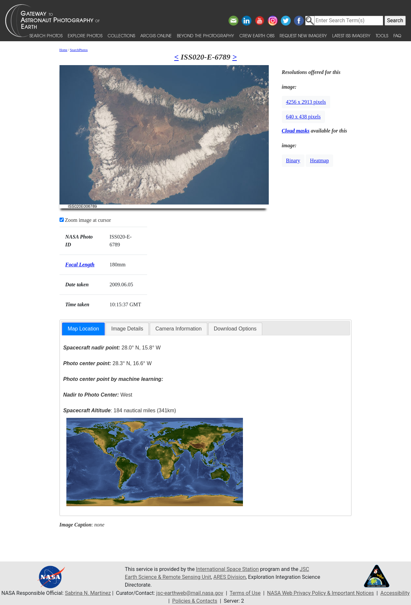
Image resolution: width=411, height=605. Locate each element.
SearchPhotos (79, 50)
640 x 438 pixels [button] (303, 116)
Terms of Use (245, 593)
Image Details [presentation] (127, 328)
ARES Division (230, 577)
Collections (121, 35)
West (97, 395)
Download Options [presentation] (235, 328)
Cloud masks (296, 130)
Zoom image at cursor (85, 220)
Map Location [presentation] (83, 328)
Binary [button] (293, 160)
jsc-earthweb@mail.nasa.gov (189, 593)
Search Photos (45, 35)
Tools (382, 35)
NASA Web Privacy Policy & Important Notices (320, 593)
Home (63, 50)
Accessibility (395, 593)
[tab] (83, 329)
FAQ (397, 35)
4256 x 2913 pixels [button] (306, 102)
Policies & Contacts (194, 601)
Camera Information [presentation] (178, 328)
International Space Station (227, 569)
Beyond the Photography (205, 35)
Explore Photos (85, 35)
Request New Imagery (303, 35)
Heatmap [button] (319, 160)
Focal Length (79, 264)
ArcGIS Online (156, 35)
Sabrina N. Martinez (88, 593)
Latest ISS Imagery (351, 35)
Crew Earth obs (256, 35)
